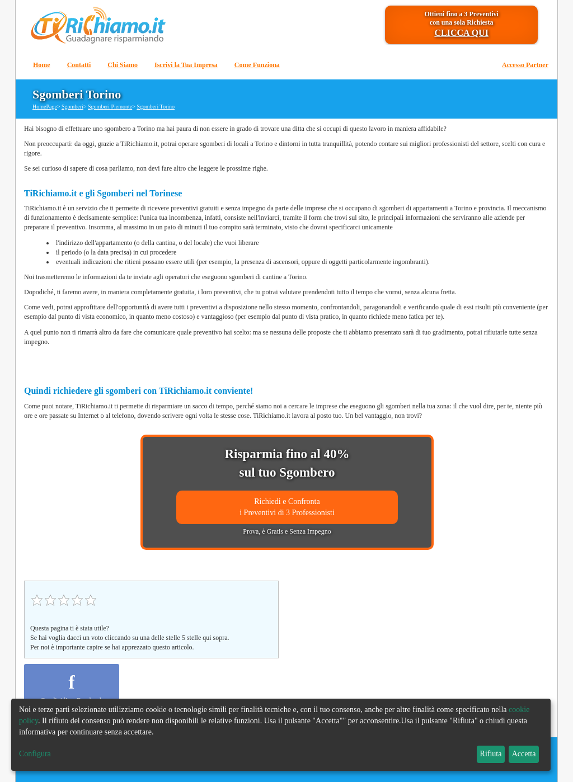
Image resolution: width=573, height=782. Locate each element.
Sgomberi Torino (156, 106)
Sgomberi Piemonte (110, 106)
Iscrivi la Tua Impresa (186, 65)
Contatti (79, 65)
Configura (35, 754)
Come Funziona (257, 65)
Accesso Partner (525, 65)
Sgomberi (72, 106)
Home (41, 65)
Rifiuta (491, 754)
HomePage (44, 106)
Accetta (524, 754)
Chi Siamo (122, 65)
